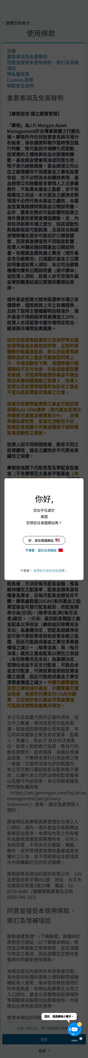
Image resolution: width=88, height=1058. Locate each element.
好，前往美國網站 (44, 540)
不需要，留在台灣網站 (44, 550)
